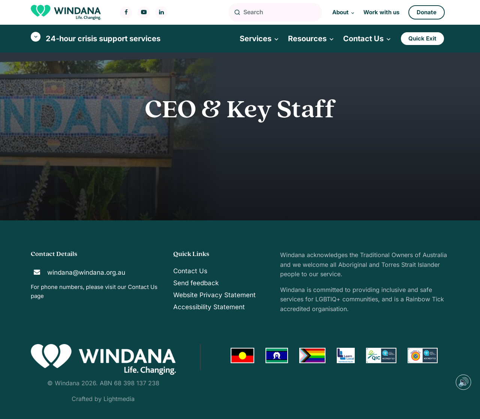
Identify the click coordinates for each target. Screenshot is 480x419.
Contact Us (143, 286)
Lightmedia (119, 399)
